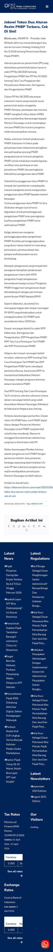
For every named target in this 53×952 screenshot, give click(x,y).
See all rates (15, 873)
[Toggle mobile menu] (47, 6)
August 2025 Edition (39, 799)
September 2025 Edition (39, 788)
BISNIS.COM (37, 503)
